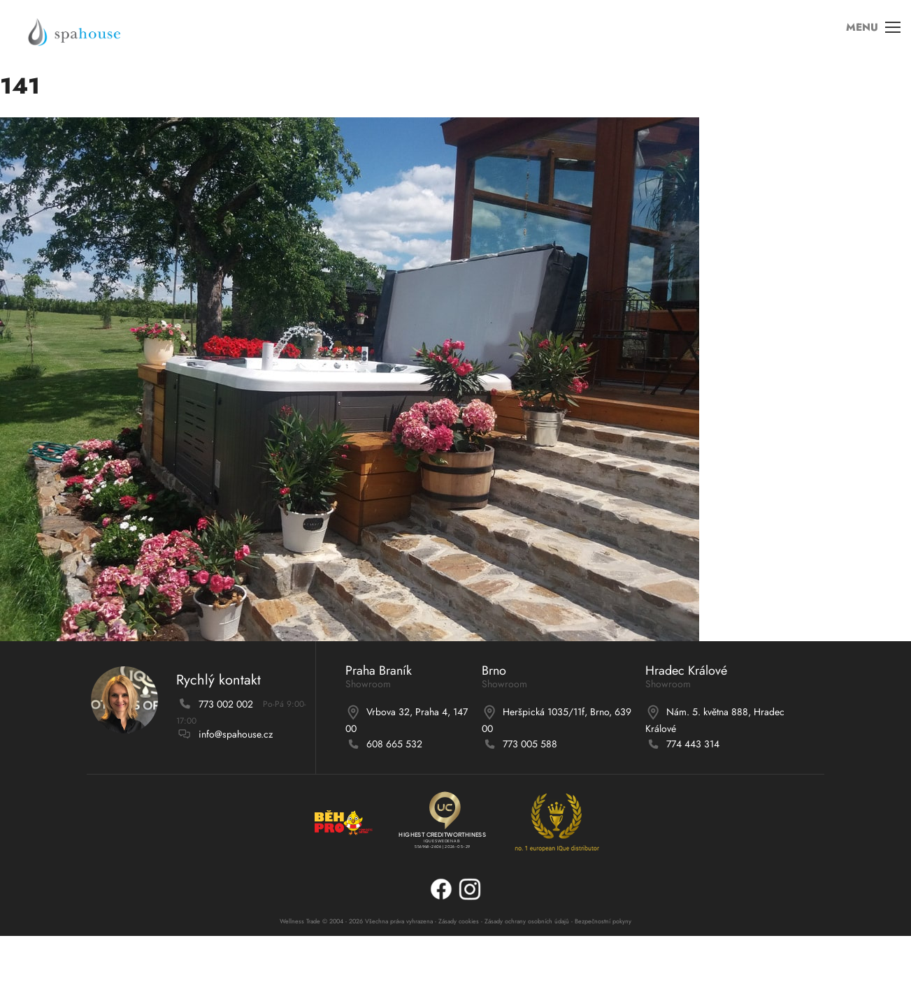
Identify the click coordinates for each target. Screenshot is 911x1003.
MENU (868, 34)
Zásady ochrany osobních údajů (527, 920)
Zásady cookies (458, 920)
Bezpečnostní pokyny (603, 920)
